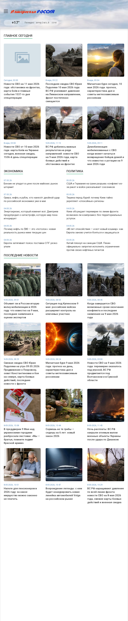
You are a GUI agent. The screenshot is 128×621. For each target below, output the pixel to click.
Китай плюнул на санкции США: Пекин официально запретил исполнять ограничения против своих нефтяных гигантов (95, 245)
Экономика (13, 171)
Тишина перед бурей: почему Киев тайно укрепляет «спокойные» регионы (95, 198)
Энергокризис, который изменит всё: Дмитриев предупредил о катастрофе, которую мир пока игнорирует (33, 213)
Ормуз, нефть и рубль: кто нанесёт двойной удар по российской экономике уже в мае (33, 198)
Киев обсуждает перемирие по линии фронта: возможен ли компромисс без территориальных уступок (95, 213)
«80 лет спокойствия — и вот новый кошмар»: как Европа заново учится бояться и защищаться (95, 229)
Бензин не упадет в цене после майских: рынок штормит (33, 184)
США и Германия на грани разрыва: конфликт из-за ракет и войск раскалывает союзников (95, 184)
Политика (74, 171)
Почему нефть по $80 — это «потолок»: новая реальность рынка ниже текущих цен (33, 229)
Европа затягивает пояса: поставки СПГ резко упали (33, 243)
